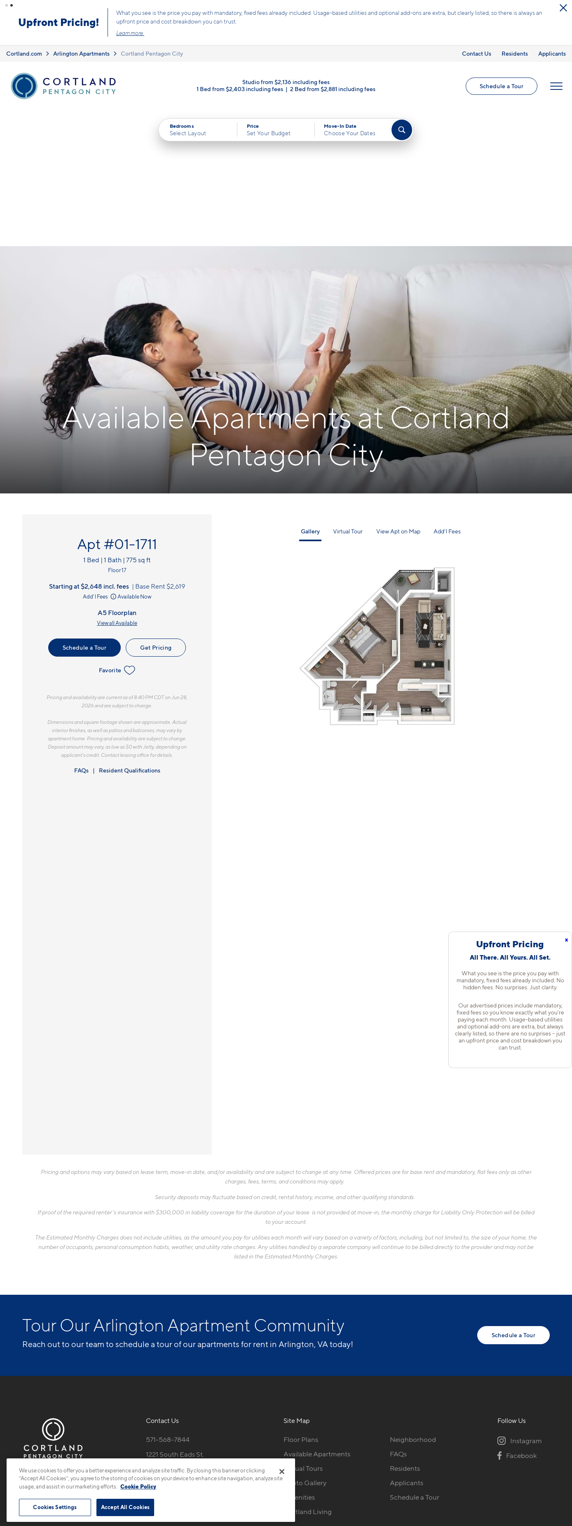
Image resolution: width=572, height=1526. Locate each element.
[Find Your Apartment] (401, 130)
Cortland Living (308, 1375)
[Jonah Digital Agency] (530, 1451)
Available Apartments (317, 1318)
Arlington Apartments (81, 53)
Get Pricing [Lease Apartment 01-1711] (155, 511)
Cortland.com (24, 53)
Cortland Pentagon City (152, 53)
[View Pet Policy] (215, 1348)
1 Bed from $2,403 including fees (240, 88)
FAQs (81, 634)
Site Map (322, 1455)
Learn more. (130, 33)
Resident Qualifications (129, 634)
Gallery (310, 395)
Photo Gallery (305, 1347)
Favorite (117, 534)
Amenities (299, 1361)
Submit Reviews (284, 1455)
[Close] (282, 1472)
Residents (515, 53)
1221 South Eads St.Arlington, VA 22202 (177, 1323)
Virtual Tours (303, 1332)
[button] (6, 5)
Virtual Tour (348, 395)
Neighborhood (413, 1303)
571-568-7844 (168, 1303)
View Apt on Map (398, 395)
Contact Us (476, 53)
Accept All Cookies (125, 1507)
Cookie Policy (138, 1486)
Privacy (247, 1455)
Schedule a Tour (501, 85)
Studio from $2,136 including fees (286, 81)
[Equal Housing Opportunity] (150, 1348)
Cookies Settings (55, 1507)
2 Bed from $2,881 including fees (332, 88)
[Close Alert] (563, 8)
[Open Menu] (556, 86)
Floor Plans (301, 1303)
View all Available (117, 487)
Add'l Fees (100, 461)
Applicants (552, 53)
